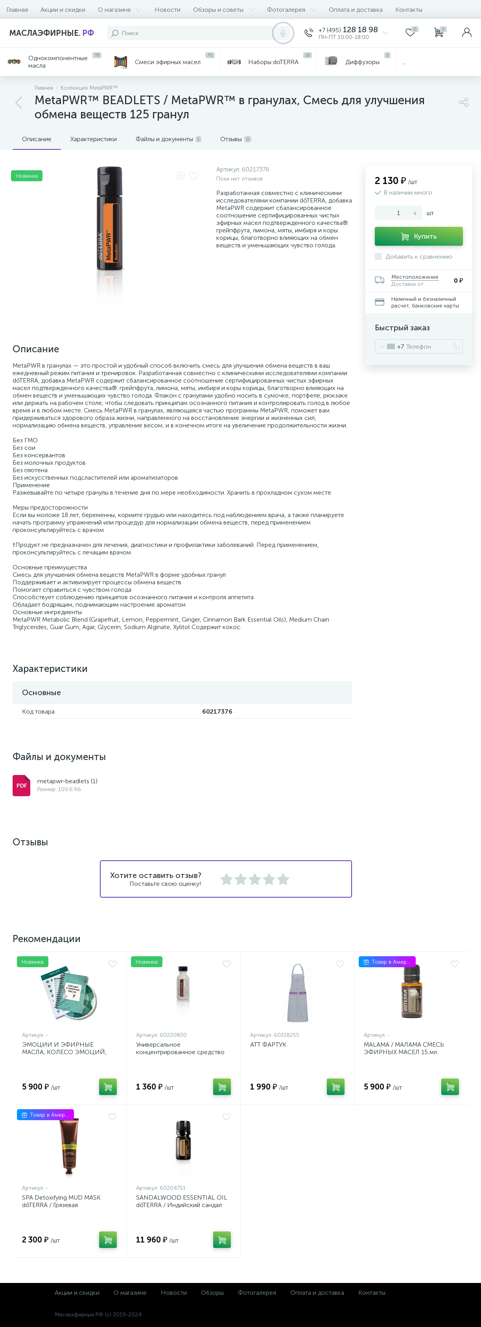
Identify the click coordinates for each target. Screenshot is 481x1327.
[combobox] (389, 346)
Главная (17, 9)
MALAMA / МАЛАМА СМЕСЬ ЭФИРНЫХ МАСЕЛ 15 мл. (404, 1048)
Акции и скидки (63, 9)
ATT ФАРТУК (268, 1044)
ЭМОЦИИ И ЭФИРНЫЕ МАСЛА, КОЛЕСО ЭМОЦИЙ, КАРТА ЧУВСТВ (64, 1052)
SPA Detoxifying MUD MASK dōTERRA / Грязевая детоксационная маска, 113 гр (65, 1205)
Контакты (408, 9)
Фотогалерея (291, 9)
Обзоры (212, 1292)
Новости (168, 9)
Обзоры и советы (223, 9)
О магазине (120, 9)
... (404, 62)
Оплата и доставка (356, 9)
